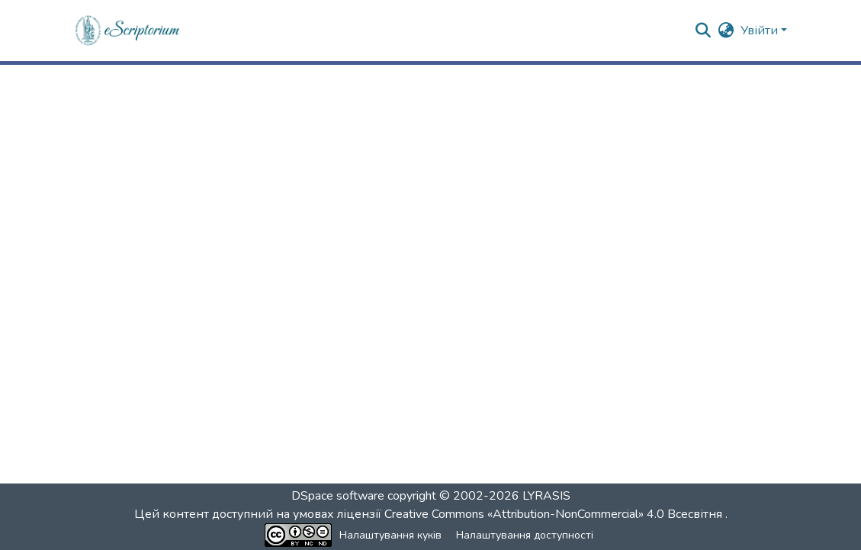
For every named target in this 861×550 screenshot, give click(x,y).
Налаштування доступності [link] (524, 535)
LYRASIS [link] (546, 495)
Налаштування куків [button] (390, 535)
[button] (128, 30)
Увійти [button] (761, 30)
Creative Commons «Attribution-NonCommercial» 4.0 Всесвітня (554, 514)
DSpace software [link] (337, 495)
